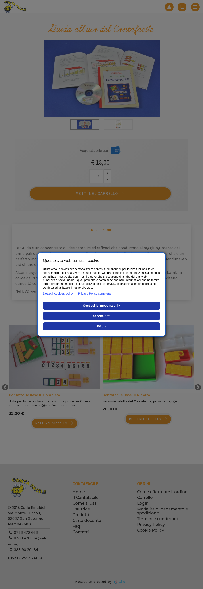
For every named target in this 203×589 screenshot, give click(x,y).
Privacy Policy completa (94, 293)
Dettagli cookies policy (58, 293)
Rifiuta (101, 326)
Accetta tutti (102, 316)
